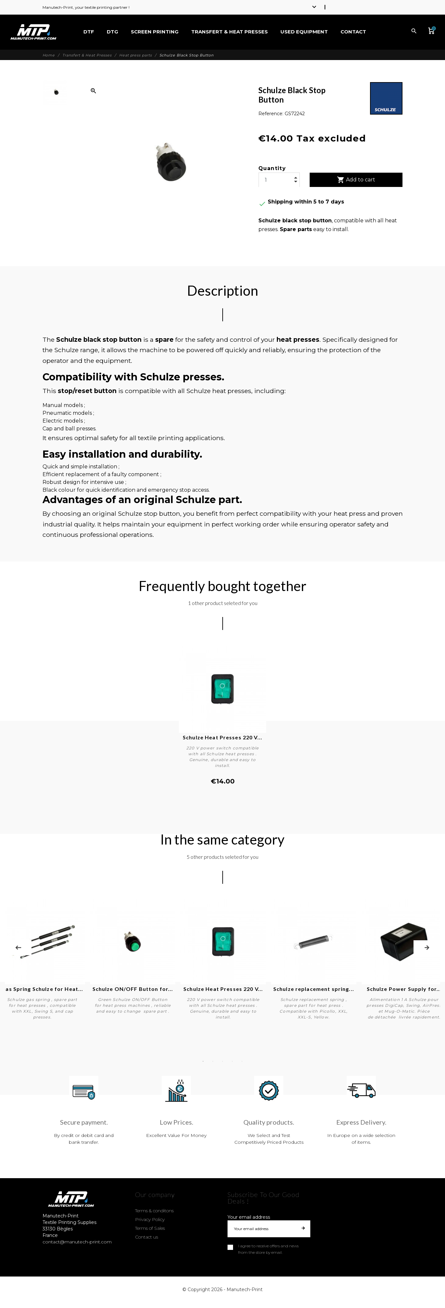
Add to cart (356, 180)
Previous (18, 947)
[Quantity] (279, 180)
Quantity (272, 168)
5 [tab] (242, 1061)
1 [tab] (203, 1061)
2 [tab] (213, 1061)
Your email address (249, 1217)
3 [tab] (222, 1061)
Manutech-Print (245, 1289)
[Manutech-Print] (33, 32)
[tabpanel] (223, 960)
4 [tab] (232, 1061)
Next (427, 947)
